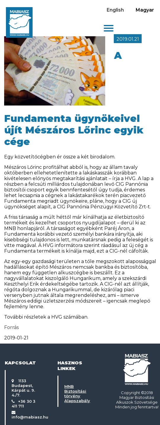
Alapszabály (77, 400)
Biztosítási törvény (75, 393)
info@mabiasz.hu (30, 417)
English (115, 10)
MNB (69, 386)
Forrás (11, 327)
